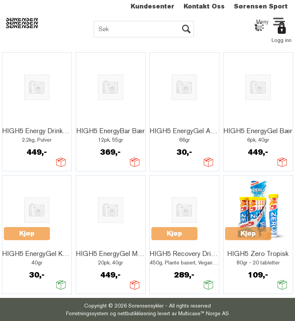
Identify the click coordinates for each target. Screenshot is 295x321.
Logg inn (282, 40)
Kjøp (27, 233)
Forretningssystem (87, 313)
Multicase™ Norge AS (203, 313)
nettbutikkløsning (137, 313)
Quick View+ (24, 119)
